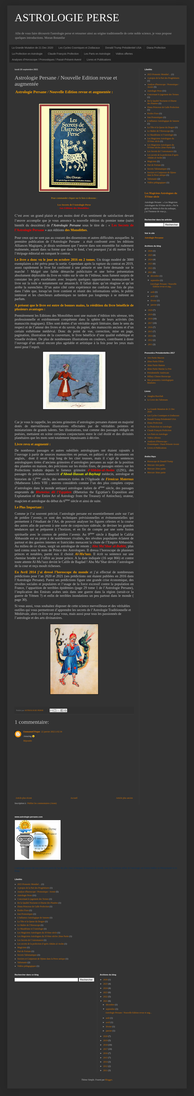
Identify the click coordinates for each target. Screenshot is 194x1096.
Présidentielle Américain (158, 372)
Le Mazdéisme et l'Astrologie (160, 135)
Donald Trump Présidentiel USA (123, 47)
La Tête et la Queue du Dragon (160, 127)
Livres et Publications (99, 59)
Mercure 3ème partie (156, 472)
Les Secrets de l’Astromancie (160, 151)
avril (153, 296)
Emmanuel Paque (31, 731)
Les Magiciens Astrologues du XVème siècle (37, 932)
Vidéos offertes (124, 53)
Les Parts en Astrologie (97, 53)
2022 (150, 268)
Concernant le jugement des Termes (163, 94)
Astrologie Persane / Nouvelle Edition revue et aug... (163, 285)
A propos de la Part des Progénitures (163, 78)
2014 (150, 336)
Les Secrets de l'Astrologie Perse (74, 204)
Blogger (108, 1079)
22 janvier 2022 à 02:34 (51, 731)
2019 (150, 314)
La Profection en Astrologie (27, 53)
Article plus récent (24, 798)
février (154, 300)
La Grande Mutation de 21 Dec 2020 (32, 47)
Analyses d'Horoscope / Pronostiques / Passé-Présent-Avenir (46, 59)
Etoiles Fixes (153, 113)
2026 (150, 251)
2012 (150, 340)
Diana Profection (156, 47)
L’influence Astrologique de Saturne (163, 121)
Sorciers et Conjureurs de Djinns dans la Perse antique (161, 173)
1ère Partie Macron (155, 358)
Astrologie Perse (154, 91)
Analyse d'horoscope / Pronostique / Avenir (36, 891)
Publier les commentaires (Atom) (42, 803)
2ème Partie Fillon (155, 361)
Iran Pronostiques (155, 117)
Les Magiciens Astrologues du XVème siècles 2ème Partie (160, 146)
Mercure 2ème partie (156, 468)
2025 (150, 255)
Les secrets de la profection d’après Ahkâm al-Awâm (40, 944)
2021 (150, 272)
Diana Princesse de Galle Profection (163, 107)
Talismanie (152, 179)
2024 (150, 259)
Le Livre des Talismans (157, 400)
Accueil (73, 798)
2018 (150, 318)
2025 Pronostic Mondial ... (159, 74)
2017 (150, 323)
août (153, 292)
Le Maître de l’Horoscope (158, 131)
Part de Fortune (154, 165)
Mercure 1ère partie (156, 465)
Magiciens (151, 161)
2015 (150, 331)
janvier (154, 305)
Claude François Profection (63, 53)
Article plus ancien (124, 798)
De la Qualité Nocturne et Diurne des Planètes (37, 903)
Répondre (27, 740)
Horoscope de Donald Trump (160, 461)
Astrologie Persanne (154, 237)
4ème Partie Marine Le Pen (159, 369)
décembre (155, 276)
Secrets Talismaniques (157, 169)
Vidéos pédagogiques (156, 182)
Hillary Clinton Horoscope (159, 376)
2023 (150, 263)
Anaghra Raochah (155, 396)
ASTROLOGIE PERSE (67, 18)
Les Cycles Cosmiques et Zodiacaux (79, 47)
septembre (155, 280)
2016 (150, 327)
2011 (150, 344)
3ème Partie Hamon (156, 365)
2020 (150, 310)
